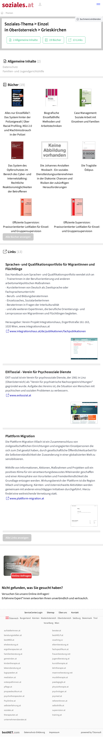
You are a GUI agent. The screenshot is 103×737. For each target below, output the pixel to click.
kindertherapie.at (12, 663)
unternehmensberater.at (15, 719)
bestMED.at (9, 640)
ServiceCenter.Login (33, 612)
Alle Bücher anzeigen (18, 237)
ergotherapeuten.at (13, 649)
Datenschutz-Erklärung (34, 732)
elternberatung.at (60, 644)
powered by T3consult (91, 732)
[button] (98, 4)
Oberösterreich (23, 30)
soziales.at (8, 710)
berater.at (56, 630)
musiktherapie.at (60, 677)
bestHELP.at (57, 635)
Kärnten (35, 618)
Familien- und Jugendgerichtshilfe (23, 71)
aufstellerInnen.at (12, 630)
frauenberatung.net (61, 654)
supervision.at (58, 710)
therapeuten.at (11, 714)
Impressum (54, 732)
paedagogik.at (58, 682)
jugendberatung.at (60, 658)
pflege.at (8, 686)
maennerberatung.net (62, 672)
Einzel (43, 24)
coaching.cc (57, 640)
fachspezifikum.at (60, 649)
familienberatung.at (13, 654)
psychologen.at (59, 691)
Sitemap (50, 612)
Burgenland (25, 618)
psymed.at (57, 696)
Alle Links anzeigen (17, 538)
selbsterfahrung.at (12, 705)
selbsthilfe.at (58, 705)
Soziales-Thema (18, 24)
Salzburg (77, 618)
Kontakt (75, 612)
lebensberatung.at (12, 668)
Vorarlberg (48, 623)
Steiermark (87, 618)
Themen (9, 13)
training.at (57, 714)
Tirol (95, 618)
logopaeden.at (10, 672)
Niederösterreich (48, 618)
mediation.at (10, 677)
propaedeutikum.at (13, 691)
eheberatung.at (11, 644)
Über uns (63, 612)
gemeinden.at (10, 658)
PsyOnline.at (10, 700)
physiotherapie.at (60, 686)
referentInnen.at (59, 700)
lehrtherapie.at (59, 668)
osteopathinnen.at (12, 682)
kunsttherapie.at (59, 663)
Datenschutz (10, 67)
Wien (57, 623)
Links (12, 251)
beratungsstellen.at (13, 635)
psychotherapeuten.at (14, 696)
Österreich (12, 618)
